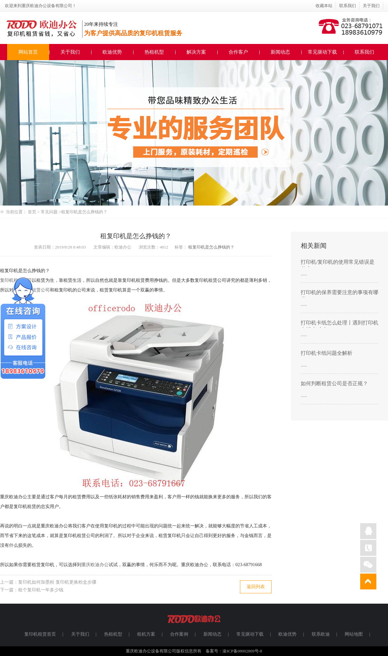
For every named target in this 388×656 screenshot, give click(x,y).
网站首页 (28, 52)
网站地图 (354, 634)
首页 (32, 211)
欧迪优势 (112, 52)
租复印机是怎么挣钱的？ (84, 211)
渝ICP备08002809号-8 (242, 651)
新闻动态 (280, 52)
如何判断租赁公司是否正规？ (334, 383)
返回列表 (256, 586)
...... (304, 273)
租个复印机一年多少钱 (40, 589)
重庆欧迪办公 (95, 564)
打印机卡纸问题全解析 (326, 353)
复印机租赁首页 (40, 634)
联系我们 (347, 5)
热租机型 (154, 52)
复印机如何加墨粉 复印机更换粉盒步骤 (57, 582)
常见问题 (50, 211)
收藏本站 (324, 5)
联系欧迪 (321, 634)
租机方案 (146, 634)
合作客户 (238, 52)
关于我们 (371, 5)
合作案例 (179, 634)
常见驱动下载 (322, 52)
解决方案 (196, 52)
